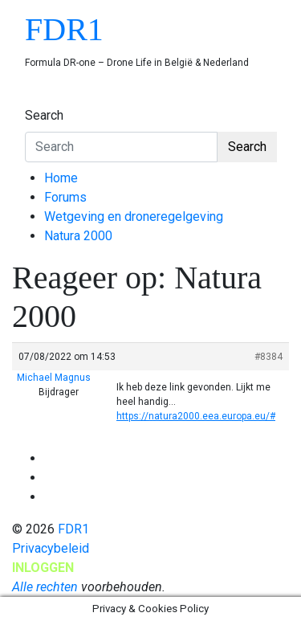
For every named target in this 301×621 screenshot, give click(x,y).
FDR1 (64, 29)
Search (44, 115)
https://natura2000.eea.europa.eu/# (195, 416)
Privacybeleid (50, 548)
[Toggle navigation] (35, 100)
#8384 (268, 356)
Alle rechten (45, 586)
